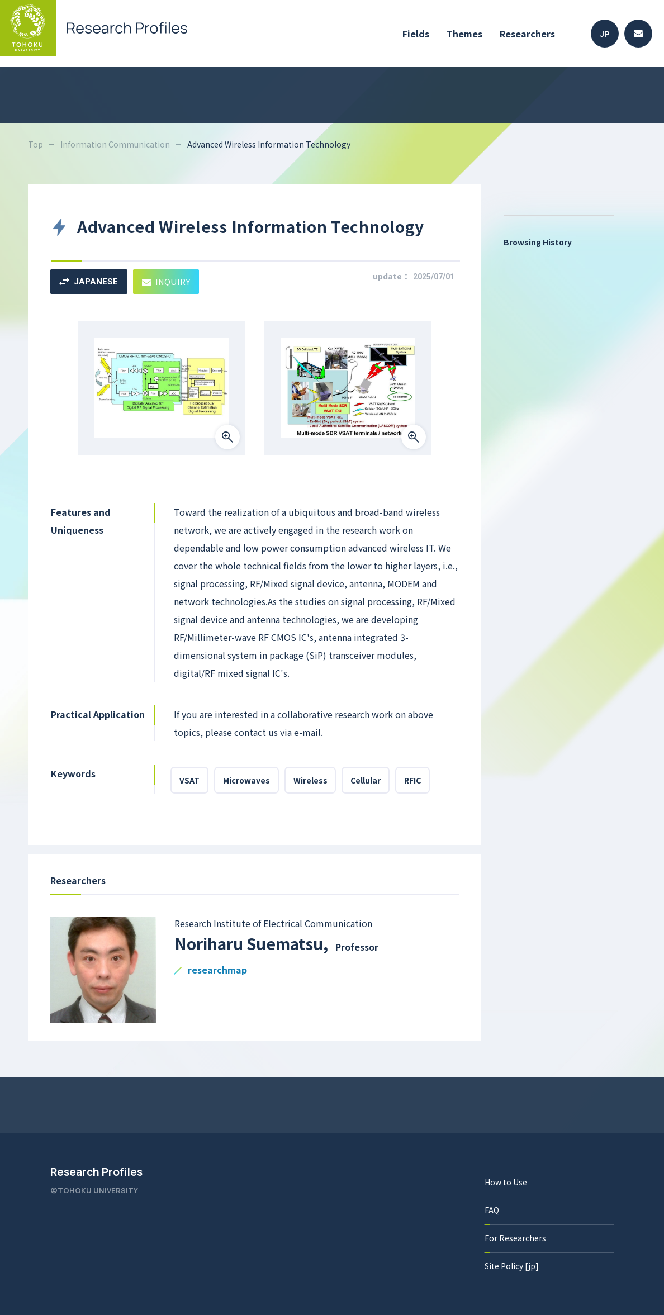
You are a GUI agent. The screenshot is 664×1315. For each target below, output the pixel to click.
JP (605, 34)
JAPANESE (88, 282)
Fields (415, 33)
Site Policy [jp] (512, 1265)
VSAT (189, 780)
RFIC (413, 780)
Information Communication (115, 144)
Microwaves (246, 780)
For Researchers (515, 1237)
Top (35, 144)
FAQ (492, 1210)
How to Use (506, 1182)
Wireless (310, 780)
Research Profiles (96, 1172)
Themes (464, 33)
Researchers (527, 33)
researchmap (217, 970)
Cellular (366, 780)
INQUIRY (166, 281)
